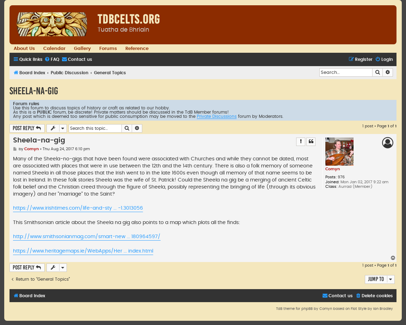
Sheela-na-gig (34, 90)
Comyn (332, 169)
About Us (24, 48)
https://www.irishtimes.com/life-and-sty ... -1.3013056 (78, 208)
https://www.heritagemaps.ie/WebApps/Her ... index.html (83, 251)
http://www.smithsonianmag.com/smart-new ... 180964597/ (87, 236)
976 (341, 177)
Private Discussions (217, 116)
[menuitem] (51, 59)
